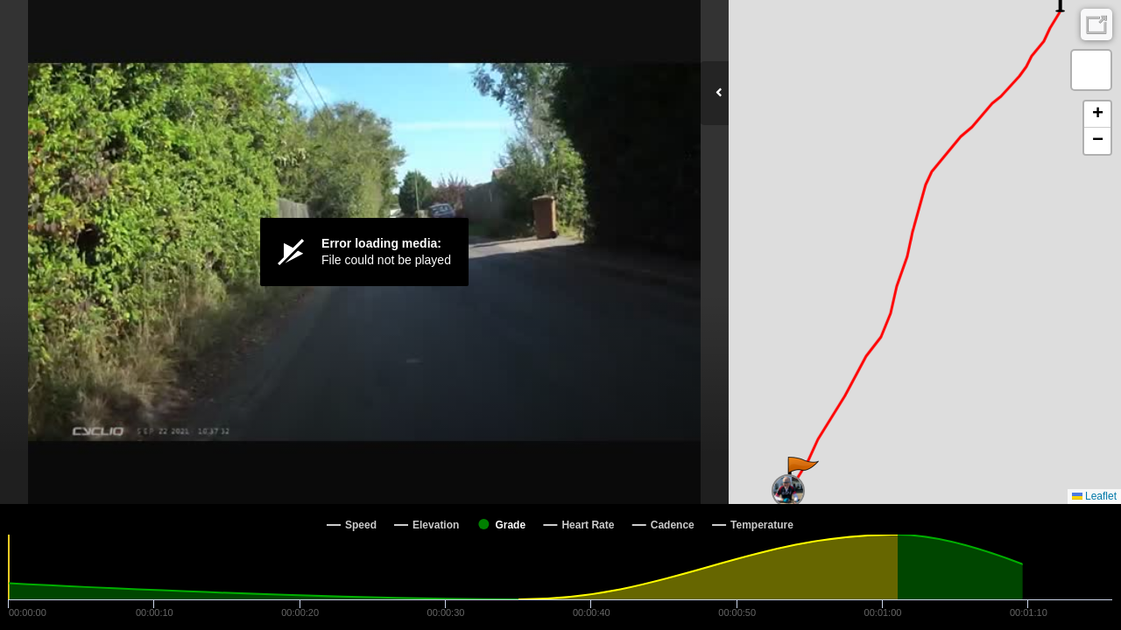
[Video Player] (364, 252)
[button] (802, 474)
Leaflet (1094, 496)
